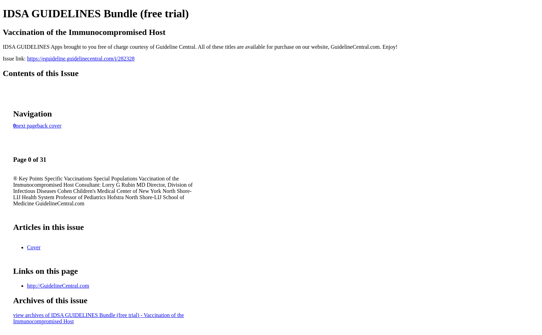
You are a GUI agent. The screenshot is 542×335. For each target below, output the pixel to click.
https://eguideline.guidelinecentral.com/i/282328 (80, 59)
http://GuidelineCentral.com (58, 286)
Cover (33, 247)
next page (26, 126)
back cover (49, 126)
